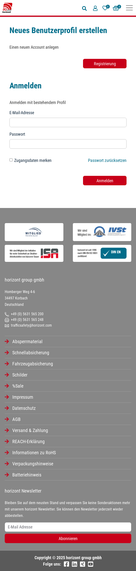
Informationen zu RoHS (34, 452)
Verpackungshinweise (32, 464)
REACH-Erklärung (28, 441)
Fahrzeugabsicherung (32, 364)
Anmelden (105, 180)
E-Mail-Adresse (21, 112)
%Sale (17, 386)
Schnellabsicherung (30, 352)
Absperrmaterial (27, 341)
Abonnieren (68, 538)
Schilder (19, 375)
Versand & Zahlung (30, 430)
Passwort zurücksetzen (107, 160)
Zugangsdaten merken (33, 160)
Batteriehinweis (26, 475)
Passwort (17, 134)
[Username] (68, 527)
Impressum (22, 397)
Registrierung (105, 63)
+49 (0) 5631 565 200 (24, 314)
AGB (16, 419)
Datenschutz (24, 408)
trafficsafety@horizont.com (28, 325)
